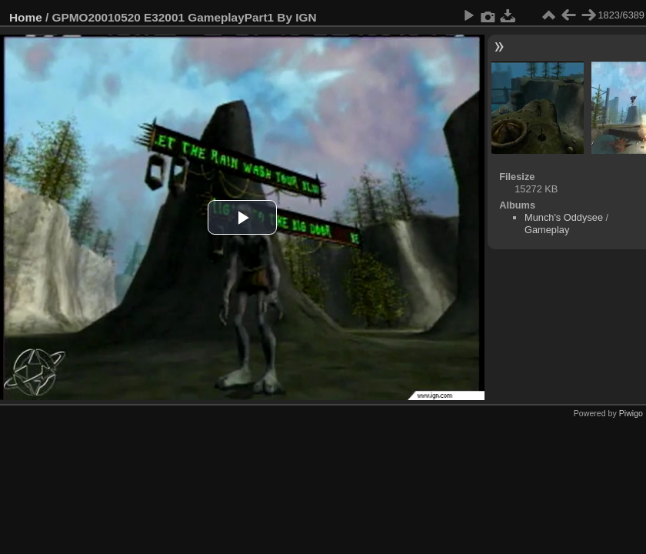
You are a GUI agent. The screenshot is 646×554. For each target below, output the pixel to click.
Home (25, 17)
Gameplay (546, 229)
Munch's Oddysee (563, 217)
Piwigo (631, 413)
